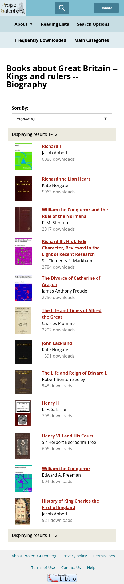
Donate (106, 8)
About (23, 24)
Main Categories (91, 40)
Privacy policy (75, 555)
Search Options (93, 24)
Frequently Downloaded (40, 40)
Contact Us (71, 567)
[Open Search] (62, 8)
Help (91, 567)
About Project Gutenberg (34, 555)
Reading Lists (55, 24)
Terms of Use (43, 567)
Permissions (104, 555)
